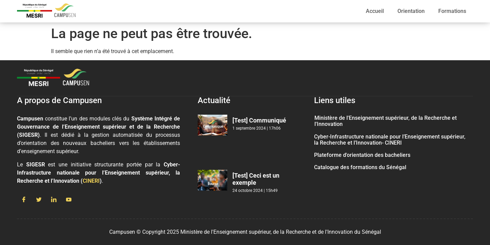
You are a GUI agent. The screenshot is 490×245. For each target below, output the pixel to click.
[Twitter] (39, 200)
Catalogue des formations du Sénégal (360, 167)
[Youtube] (69, 200)
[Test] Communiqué (259, 120)
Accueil (375, 11)
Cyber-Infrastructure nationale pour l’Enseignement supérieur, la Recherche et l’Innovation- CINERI (390, 139)
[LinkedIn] (54, 200)
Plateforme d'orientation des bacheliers (362, 155)
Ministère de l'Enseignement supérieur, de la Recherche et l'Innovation (385, 121)
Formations (452, 11)
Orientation (411, 11)
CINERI (91, 181)
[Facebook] (24, 200)
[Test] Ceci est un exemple (255, 179)
